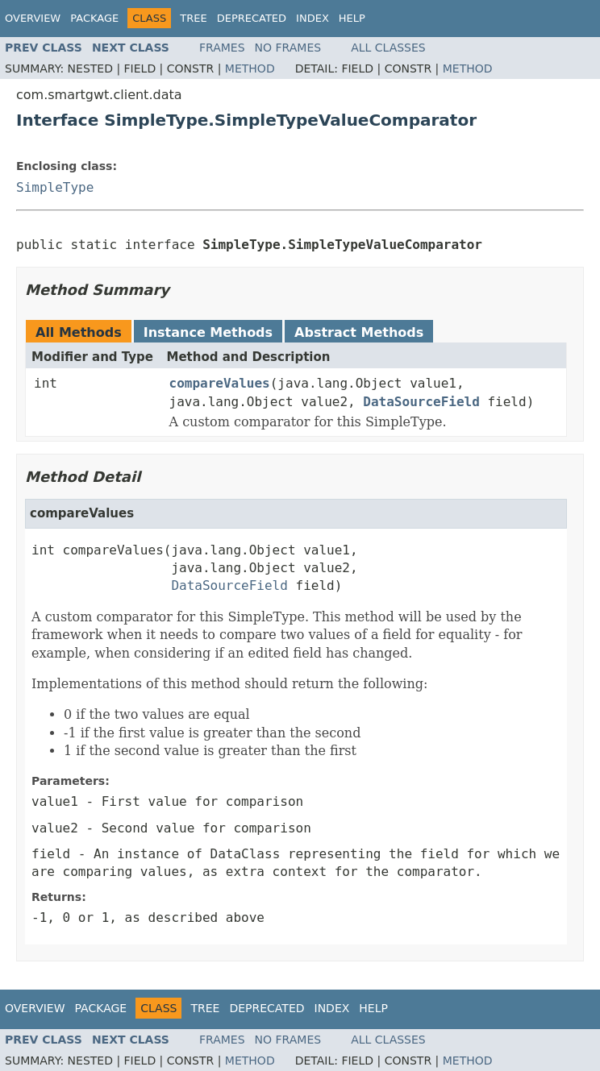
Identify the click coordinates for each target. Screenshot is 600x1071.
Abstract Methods (358, 332)
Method (250, 68)
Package (94, 18)
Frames (222, 47)
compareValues (219, 383)
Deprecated (251, 18)
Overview (32, 18)
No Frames (288, 47)
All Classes (388, 47)
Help (352, 18)
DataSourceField (421, 401)
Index (312, 18)
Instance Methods (208, 332)
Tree (193, 18)
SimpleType (55, 187)
